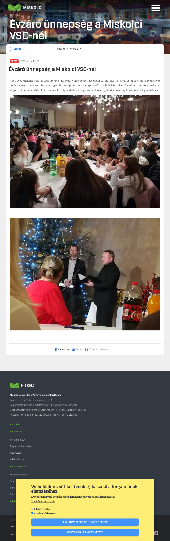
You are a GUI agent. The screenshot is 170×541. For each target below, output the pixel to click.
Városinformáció (18, 474)
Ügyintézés (15, 453)
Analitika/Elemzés (45, 513)
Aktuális (74, 49)
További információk (43, 502)
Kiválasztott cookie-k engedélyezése (85, 522)
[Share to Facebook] (63, 349)
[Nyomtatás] (98, 349)
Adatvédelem (17, 459)
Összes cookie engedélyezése (85, 532)
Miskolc (61, 49)
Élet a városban (18, 466)
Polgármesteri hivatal (21, 446)
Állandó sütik (42, 509)
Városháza (16, 431)
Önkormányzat (17, 440)
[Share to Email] (78, 349)
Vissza (17, 49)
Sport (14, 61)
